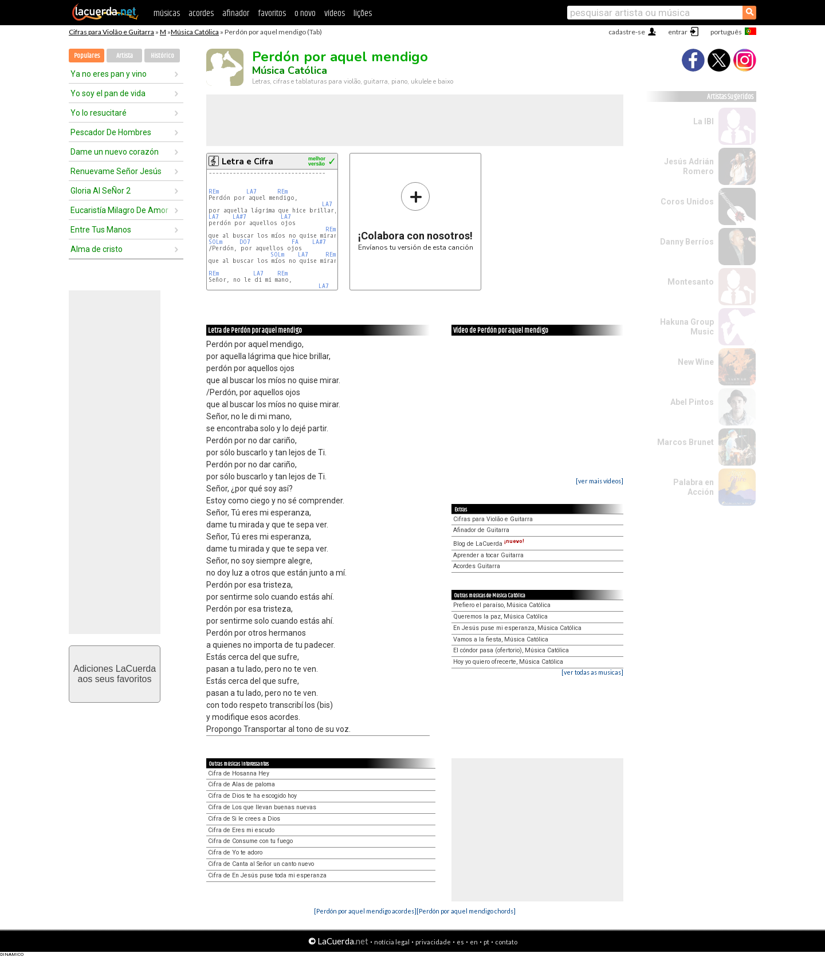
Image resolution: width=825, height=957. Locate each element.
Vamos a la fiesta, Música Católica (500, 639)
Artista (124, 55)
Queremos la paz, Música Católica (500, 616)
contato (506, 942)
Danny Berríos (687, 241)
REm (214, 191)
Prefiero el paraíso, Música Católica (502, 605)
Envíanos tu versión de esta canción (415, 216)
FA (295, 242)
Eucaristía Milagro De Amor (119, 210)
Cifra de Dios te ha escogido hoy (252, 796)
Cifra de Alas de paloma (241, 784)
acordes (201, 13)
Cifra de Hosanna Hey (238, 773)
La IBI (703, 121)
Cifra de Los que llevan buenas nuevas (262, 807)
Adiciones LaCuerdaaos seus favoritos (114, 674)
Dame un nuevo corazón (114, 151)
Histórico (162, 55)
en (474, 942)
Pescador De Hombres (110, 132)
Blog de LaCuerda (488, 544)
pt (486, 942)
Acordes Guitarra (476, 566)
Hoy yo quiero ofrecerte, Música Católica (508, 661)
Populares (87, 55)
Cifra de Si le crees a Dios (244, 818)
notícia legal (392, 942)
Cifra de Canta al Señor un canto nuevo (261, 864)
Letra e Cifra (247, 161)
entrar (678, 31)
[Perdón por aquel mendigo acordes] (365, 911)
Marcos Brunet (685, 442)
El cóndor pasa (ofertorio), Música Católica (511, 650)
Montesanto (690, 281)
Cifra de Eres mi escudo (241, 830)
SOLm (215, 242)
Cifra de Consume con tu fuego (250, 841)
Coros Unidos (687, 201)
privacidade (433, 942)
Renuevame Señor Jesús (116, 171)
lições (362, 13)
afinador (235, 13)
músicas (167, 13)
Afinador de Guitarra (481, 530)
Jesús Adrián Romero (689, 166)
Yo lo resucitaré (98, 112)
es (460, 942)
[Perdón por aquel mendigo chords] (466, 911)
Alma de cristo (96, 249)
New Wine (696, 362)
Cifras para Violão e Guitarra (111, 31)
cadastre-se (626, 31)
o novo (305, 13)
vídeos (334, 13)
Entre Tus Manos (100, 229)
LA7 (251, 191)
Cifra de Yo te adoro (235, 852)
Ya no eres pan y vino (108, 73)
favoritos (272, 13)
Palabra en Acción (693, 487)
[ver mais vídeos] (599, 481)
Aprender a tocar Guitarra (488, 555)
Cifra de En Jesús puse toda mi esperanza (267, 875)
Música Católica (195, 31)
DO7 (244, 242)
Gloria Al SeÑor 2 (100, 190)
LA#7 (239, 216)
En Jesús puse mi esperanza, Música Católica (517, 628)
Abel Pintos (692, 402)
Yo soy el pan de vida (108, 93)
